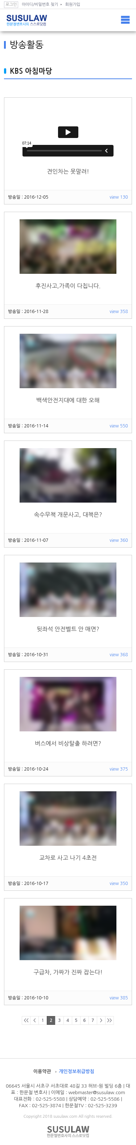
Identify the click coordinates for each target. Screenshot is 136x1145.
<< (26, 1020)
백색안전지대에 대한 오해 (67, 400)
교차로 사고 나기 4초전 (68, 858)
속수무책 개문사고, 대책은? (68, 514)
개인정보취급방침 (76, 1071)
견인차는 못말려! (68, 171)
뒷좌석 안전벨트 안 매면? (68, 629)
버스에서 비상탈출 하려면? (68, 743)
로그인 (11, 5)
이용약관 (42, 1071)
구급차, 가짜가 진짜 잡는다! (68, 972)
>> (109, 1020)
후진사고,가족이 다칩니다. (68, 286)
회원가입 (72, 5)
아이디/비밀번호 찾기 (40, 5)
